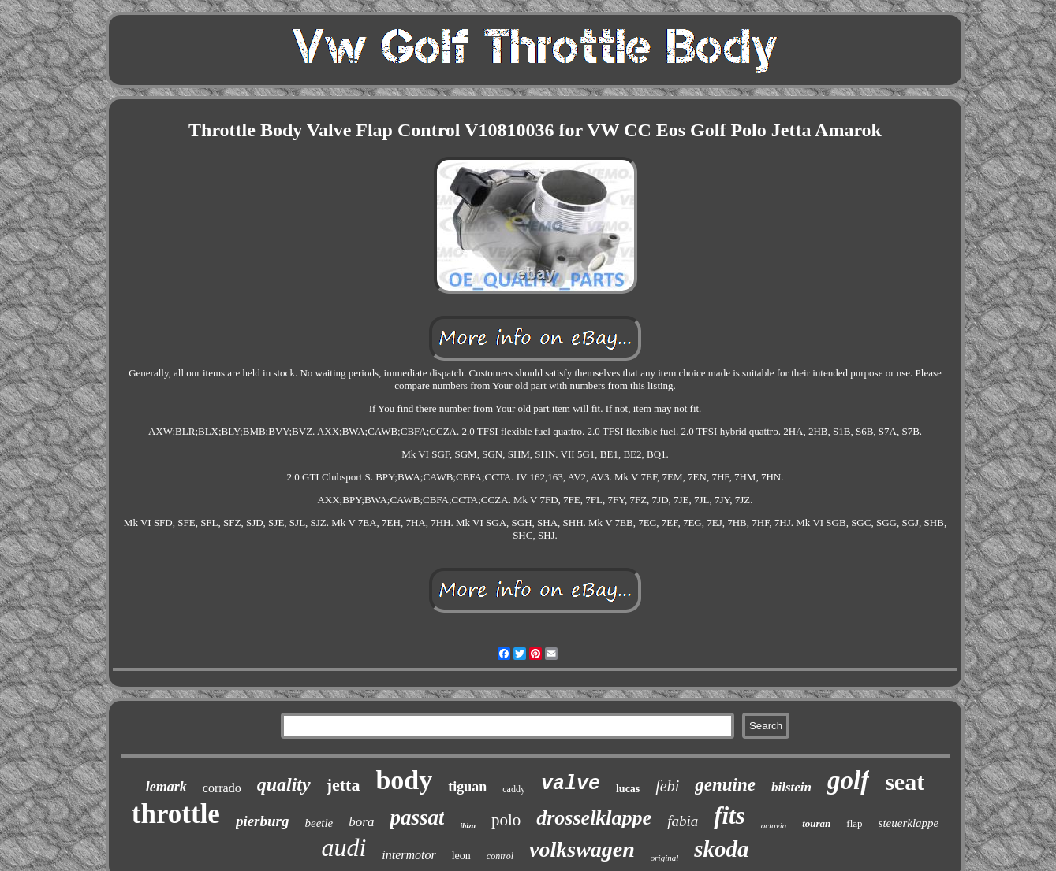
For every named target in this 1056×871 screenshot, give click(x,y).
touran (816, 823)
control (500, 856)
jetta (343, 785)
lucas (628, 789)
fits (729, 815)
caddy (513, 789)
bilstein (791, 787)
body (403, 780)
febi (667, 786)
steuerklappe (909, 823)
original (664, 857)
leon (461, 856)
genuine (725, 785)
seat (904, 782)
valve (570, 784)
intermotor (408, 855)
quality (284, 784)
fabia (682, 821)
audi (343, 847)
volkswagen (582, 849)
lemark (166, 787)
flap (854, 823)
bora (361, 821)
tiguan (467, 787)
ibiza (467, 825)
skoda (721, 849)
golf (848, 780)
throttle (176, 814)
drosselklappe (593, 817)
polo (506, 819)
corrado (222, 788)
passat (417, 817)
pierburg (262, 821)
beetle (318, 823)
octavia (773, 825)
